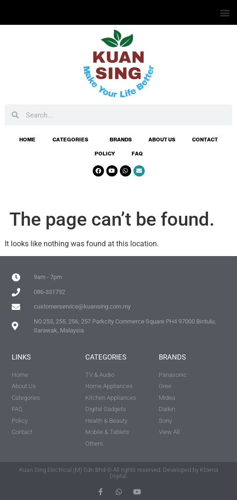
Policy (105, 153)
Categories (72, 139)
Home (27, 139)
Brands (121, 139)
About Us (161, 139)
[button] (224, 12)
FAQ (137, 153)
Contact (205, 139)
